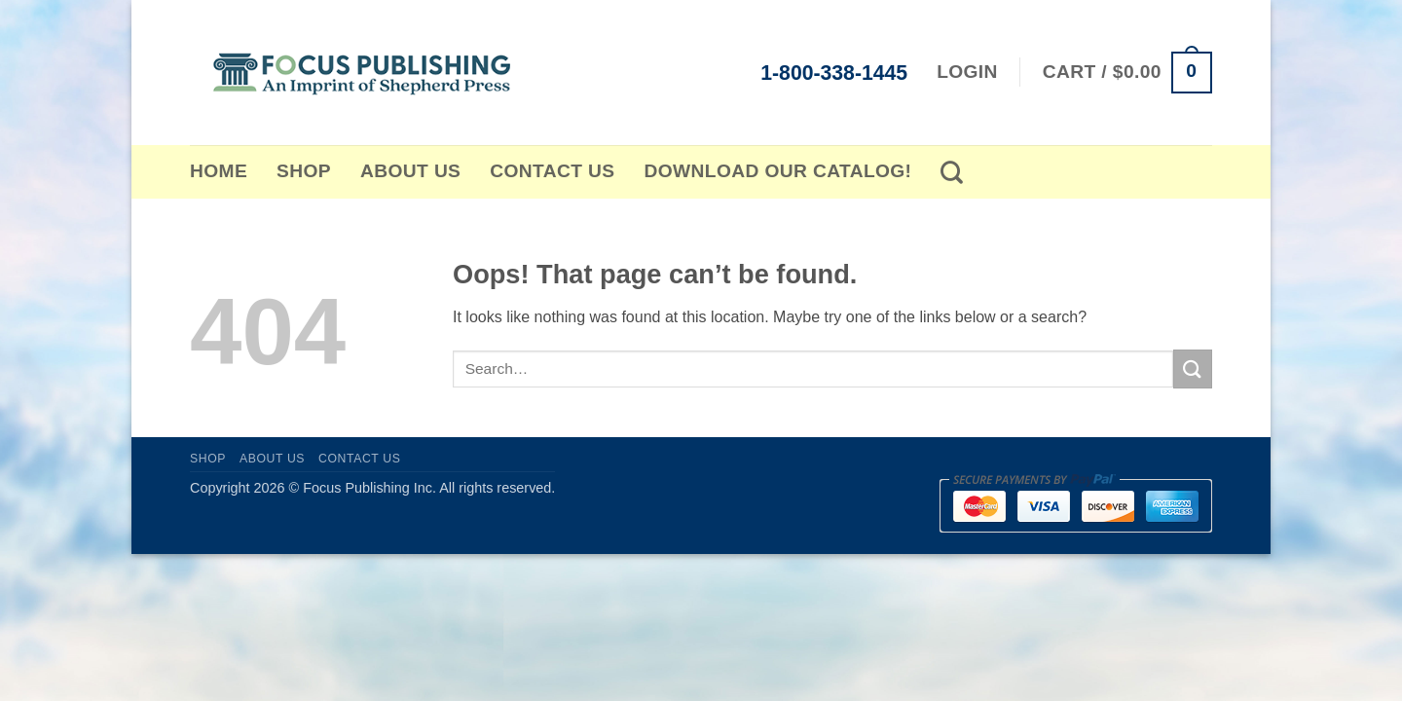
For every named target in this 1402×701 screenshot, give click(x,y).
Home (218, 171)
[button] (1127, 73)
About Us (410, 171)
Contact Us (552, 171)
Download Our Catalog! (778, 171)
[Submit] (1192, 368)
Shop (304, 171)
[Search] (952, 172)
